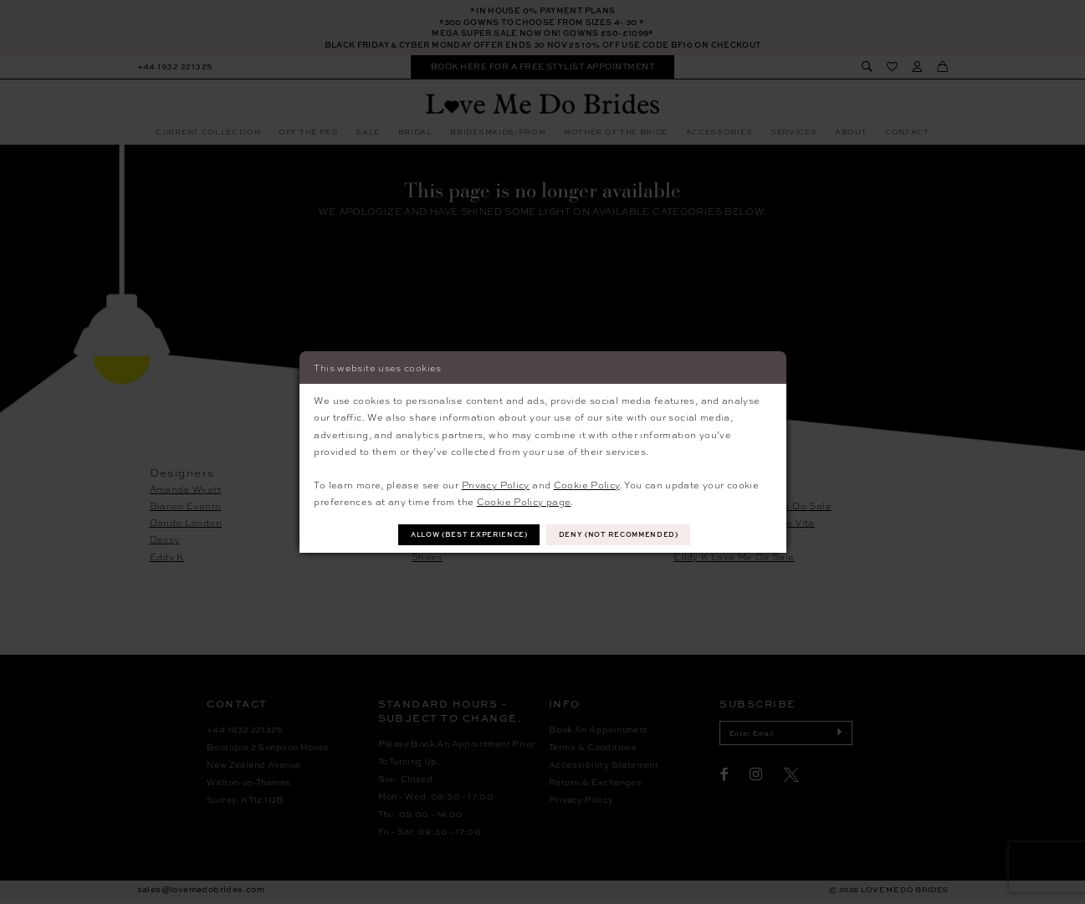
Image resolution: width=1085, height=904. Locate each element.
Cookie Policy (587, 483)
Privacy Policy (496, 483)
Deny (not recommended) (625, 534)
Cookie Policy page (524, 500)
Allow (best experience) (464, 534)
